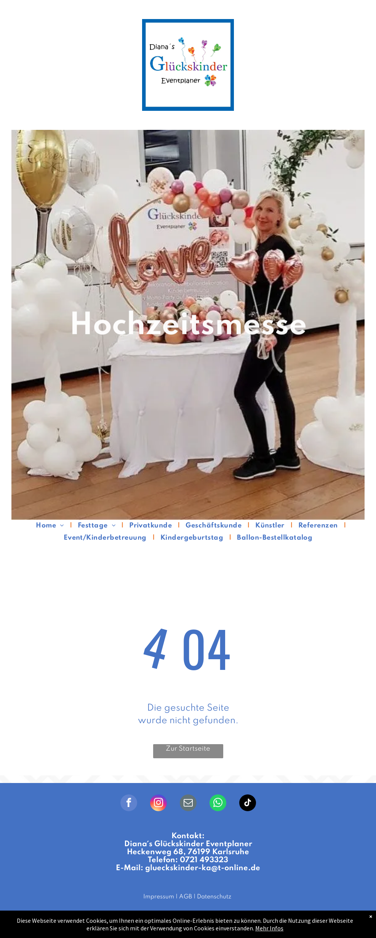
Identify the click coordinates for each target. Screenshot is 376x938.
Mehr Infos (269, 928)
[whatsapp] (218, 803)
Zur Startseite (188, 748)
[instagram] (158, 803)
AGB (185, 897)
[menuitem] (51, 526)
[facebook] (128, 803)
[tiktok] (247, 803)
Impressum (158, 897)
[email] (188, 803)
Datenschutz (214, 897)
